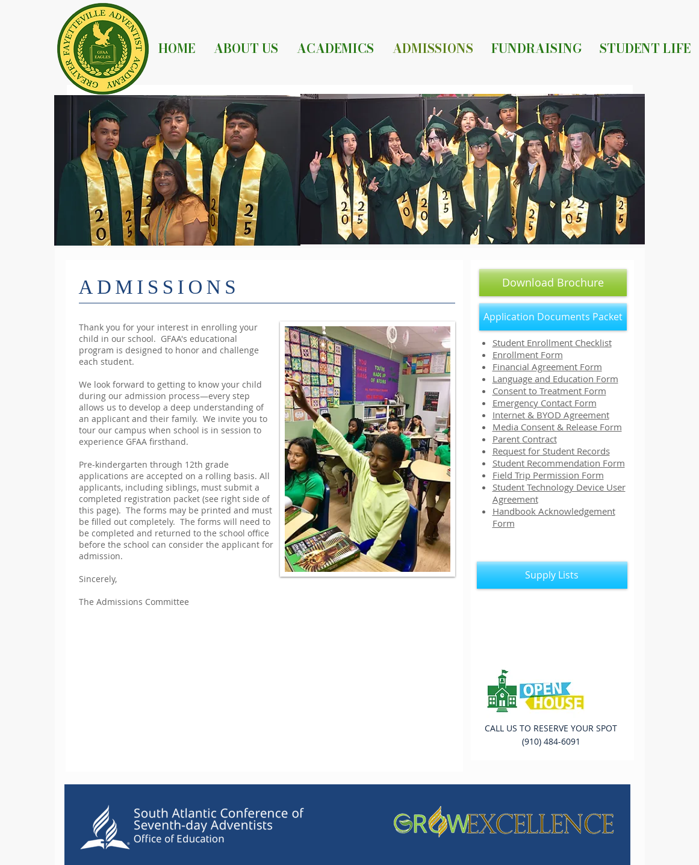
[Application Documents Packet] (553, 316)
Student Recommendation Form (558, 463)
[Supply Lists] (552, 575)
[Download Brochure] (553, 282)
